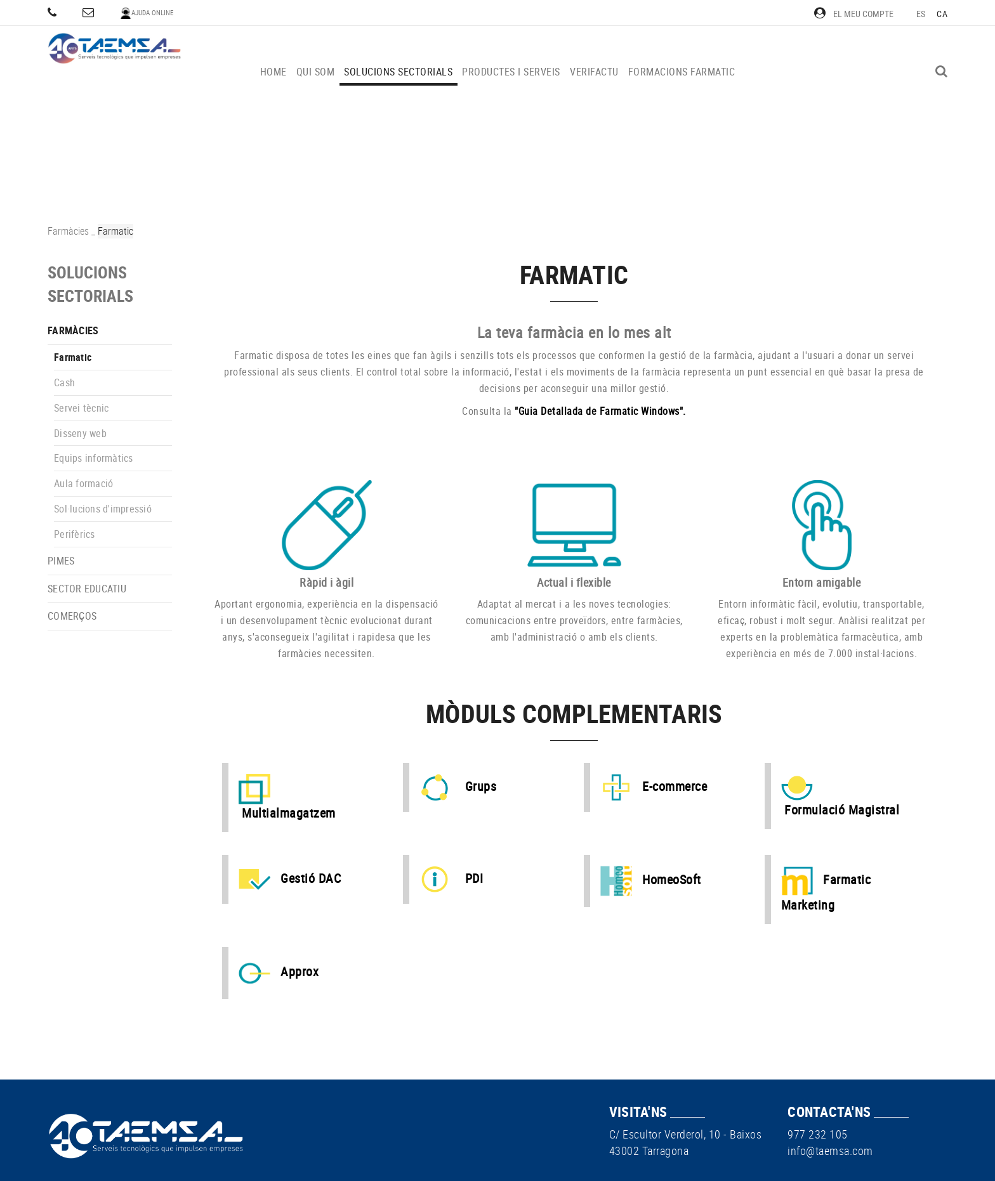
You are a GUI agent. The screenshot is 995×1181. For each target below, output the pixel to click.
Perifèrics (74, 534)
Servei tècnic (81, 408)
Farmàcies (68, 231)
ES (921, 14)
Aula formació (83, 483)
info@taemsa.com (830, 1150)
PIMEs (61, 561)
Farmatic (72, 357)
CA (942, 14)
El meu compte (853, 14)
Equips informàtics (93, 458)
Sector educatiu (87, 589)
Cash (64, 382)
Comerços (72, 616)
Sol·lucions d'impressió (103, 509)
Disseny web (80, 433)
